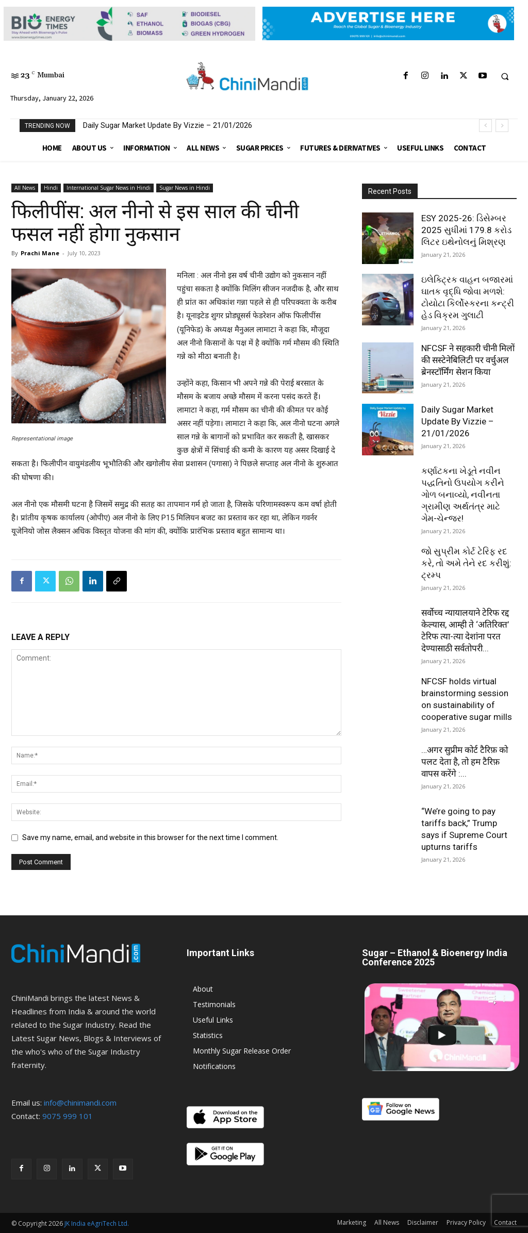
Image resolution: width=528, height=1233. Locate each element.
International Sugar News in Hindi (109, 187)
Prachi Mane (40, 253)
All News (24, 187)
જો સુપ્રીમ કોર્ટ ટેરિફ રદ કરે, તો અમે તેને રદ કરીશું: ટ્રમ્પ (466, 563)
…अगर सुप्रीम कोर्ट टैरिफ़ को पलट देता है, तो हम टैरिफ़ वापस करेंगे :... (464, 762)
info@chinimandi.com (80, 1102)
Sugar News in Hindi (184, 187)
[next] (502, 125)
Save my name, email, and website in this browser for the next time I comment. (150, 837)
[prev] (485, 125)
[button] (505, 76)
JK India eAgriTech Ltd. (96, 1223)
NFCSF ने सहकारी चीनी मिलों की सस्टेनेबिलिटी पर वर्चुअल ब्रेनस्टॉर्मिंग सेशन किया (468, 360)
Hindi (51, 187)
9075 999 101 (67, 1116)
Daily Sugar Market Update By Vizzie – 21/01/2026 (167, 125)
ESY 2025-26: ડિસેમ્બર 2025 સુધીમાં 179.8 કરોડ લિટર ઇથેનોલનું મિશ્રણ (466, 230)
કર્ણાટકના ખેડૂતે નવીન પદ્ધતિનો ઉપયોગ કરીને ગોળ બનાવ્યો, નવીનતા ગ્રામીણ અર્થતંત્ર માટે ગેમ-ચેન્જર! (462, 494)
